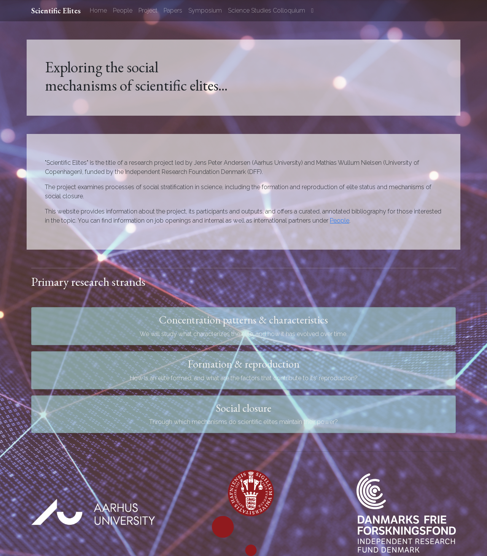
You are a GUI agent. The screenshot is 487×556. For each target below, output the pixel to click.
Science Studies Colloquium (266, 10)
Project (148, 10)
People (122, 10)
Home (98, 10)
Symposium (205, 10)
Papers (173, 10)
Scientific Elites (56, 11)
